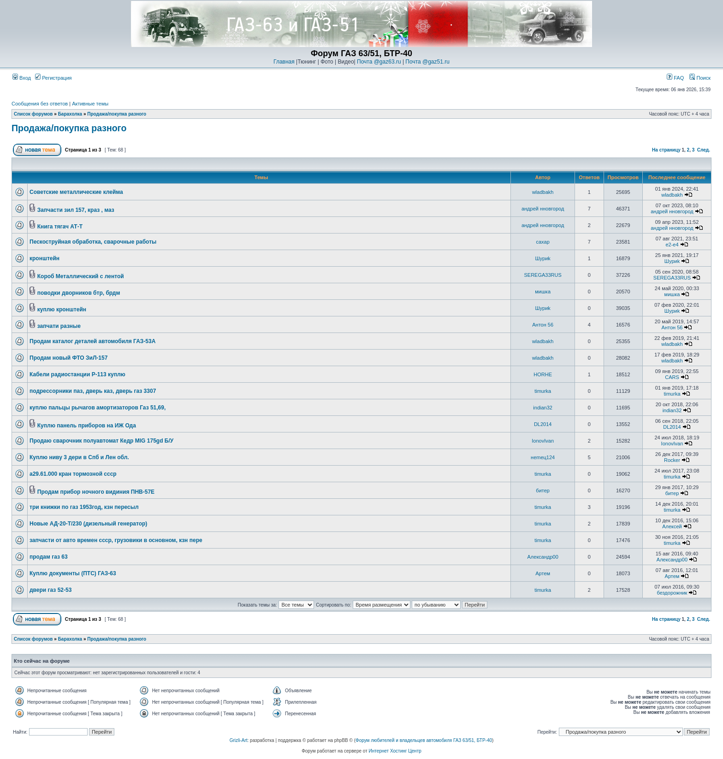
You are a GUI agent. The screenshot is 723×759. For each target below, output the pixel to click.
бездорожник (672, 593)
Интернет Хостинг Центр (395, 750)
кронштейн (44, 258)
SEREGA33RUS (543, 275)
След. (703, 149)
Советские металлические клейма (76, 192)
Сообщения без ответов (40, 103)
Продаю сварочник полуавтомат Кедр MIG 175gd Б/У (101, 441)
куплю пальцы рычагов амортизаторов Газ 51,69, (98, 407)
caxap (542, 242)
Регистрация (53, 78)
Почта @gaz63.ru (379, 61)
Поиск (700, 78)
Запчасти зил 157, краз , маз (75, 210)
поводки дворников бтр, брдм (78, 293)
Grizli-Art (239, 740)
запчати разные (59, 326)
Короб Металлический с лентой (80, 276)
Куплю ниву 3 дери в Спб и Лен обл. (79, 457)
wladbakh (542, 192)
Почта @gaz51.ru (427, 61)
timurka (542, 391)
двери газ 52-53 (50, 590)
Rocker (672, 460)
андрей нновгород (543, 208)
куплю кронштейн (61, 309)
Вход (21, 78)
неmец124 (543, 457)
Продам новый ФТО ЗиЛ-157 (68, 358)
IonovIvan (543, 441)
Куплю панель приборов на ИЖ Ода (86, 425)
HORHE (542, 374)
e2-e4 (671, 244)
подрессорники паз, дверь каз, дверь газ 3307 (93, 391)
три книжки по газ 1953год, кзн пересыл (84, 507)
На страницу (666, 149)
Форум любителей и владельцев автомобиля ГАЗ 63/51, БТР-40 (424, 740)
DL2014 (543, 424)
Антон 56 (542, 324)
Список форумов (33, 114)
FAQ (675, 78)
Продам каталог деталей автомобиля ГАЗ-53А (92, 341)
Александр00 (542, 557)
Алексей (672, 526)
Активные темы (90, 103)
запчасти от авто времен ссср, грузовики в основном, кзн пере (116, 540)
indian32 (542, 407)
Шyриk (542, 258)
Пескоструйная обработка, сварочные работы (93, 242)
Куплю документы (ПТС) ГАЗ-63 (73, 573)
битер (543, 490)
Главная (284, 61)
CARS (672, 377)
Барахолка (70, 114)
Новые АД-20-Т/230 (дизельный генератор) (88, 523)
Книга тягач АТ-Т (60, 226)
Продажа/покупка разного (116, 114)
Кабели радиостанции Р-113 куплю (77, 374)
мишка (543, 291)
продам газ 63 (49, 557)
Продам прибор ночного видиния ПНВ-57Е (95, 492)
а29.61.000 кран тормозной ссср (73, 474)
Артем (542, 573)
